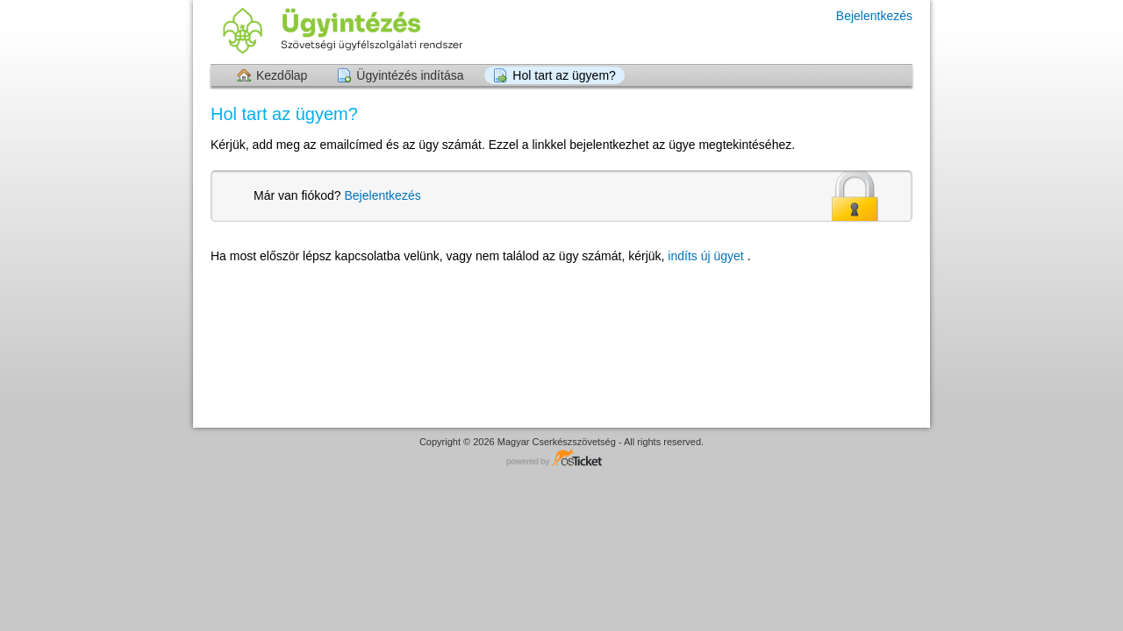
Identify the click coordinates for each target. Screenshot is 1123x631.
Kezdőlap (281, 75)
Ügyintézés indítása (409, 75)
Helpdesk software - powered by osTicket (561, 459)
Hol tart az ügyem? (564, 75)
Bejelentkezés (874, 16)
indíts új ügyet (707, 256)
